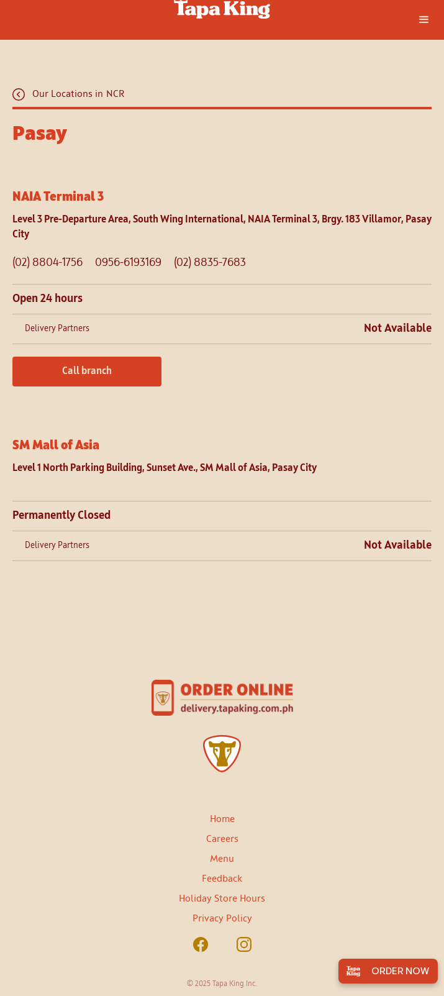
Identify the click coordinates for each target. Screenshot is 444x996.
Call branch (87, 372)
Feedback (222, 879)
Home (222, 820)
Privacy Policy (222, 919)
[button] (424, 20)
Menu (222, 859)
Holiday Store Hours (222, 899)
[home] (222, 9)
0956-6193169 (128, 262)
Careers (222, 839)
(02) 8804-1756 (47, 262)
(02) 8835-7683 (210, 262)
